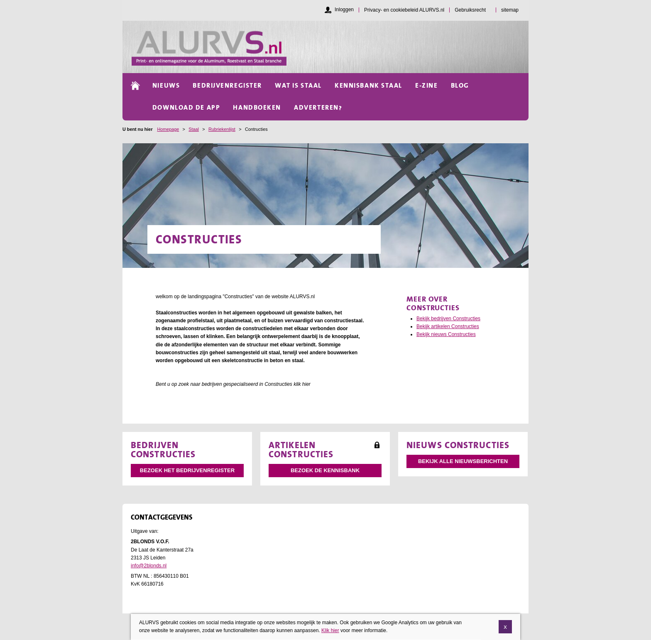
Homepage (168, 129)
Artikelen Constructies (301, 449)
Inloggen (344, 9)
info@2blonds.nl (148, 566)
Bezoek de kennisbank (325, 470)
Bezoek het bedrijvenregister (187, 470)
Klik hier (330, 633)
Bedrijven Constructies (163, 449)
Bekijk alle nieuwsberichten (463, 461)
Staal (193, 129)
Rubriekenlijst (221, 129)
